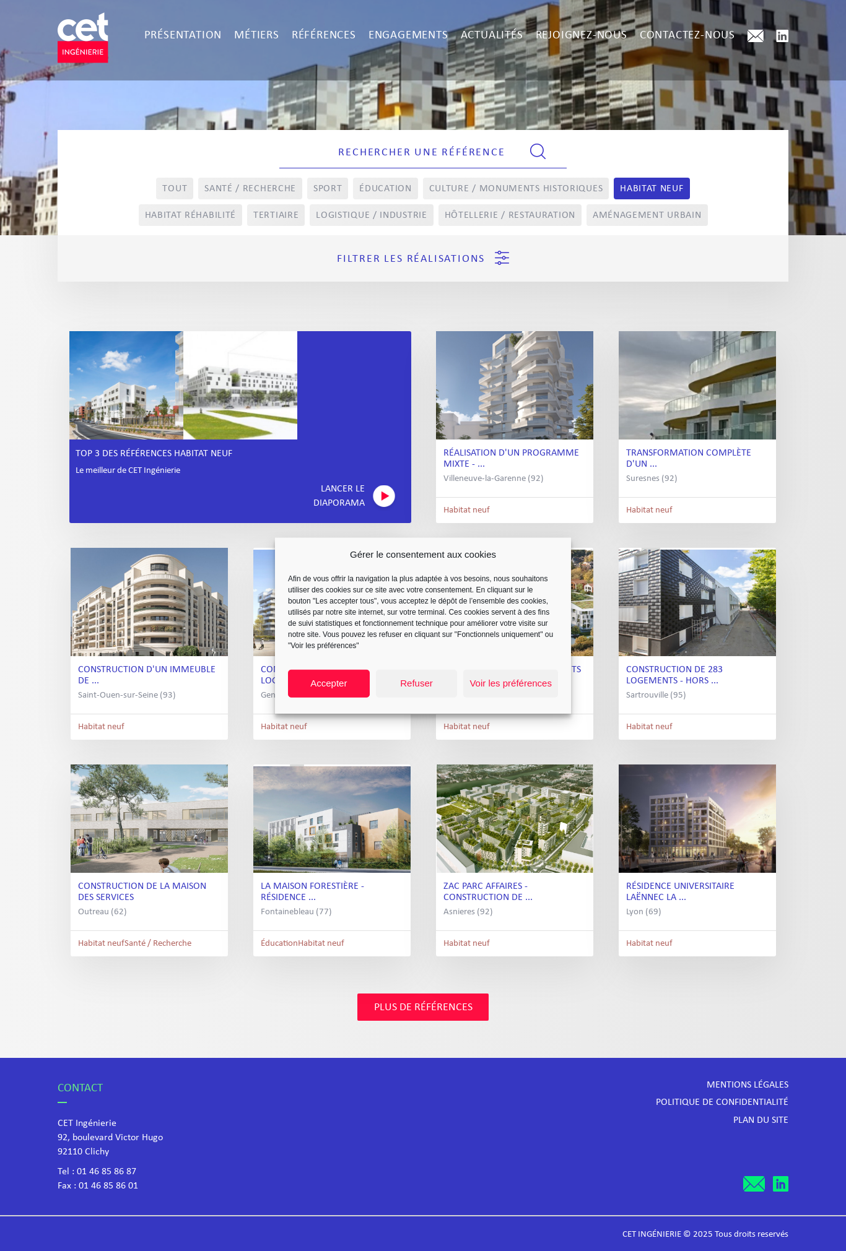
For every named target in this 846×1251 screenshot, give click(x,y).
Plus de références (423, 1007)
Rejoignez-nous (581, 35)
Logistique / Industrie (371, 215)
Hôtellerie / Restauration (510, 215)
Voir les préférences (510, 683)
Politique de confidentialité (722, 1102)
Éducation (385, 189)
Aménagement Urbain (647, 215)
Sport (327, 189)
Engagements (408, 35)
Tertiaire (276, 215)
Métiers (256, 35)
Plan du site (760, 1120)
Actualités (492, 35)
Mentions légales (747, 1085)
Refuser (416, 683)
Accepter (328, 683)
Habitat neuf (651, 189)
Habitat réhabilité (191, 215)
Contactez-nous (687, 35)
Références (324, 35)
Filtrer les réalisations (423, 258)
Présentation (183, 35)
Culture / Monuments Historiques (516, 189)
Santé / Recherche (250, 189)
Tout (174, 189)
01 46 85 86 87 (106, 1172)
